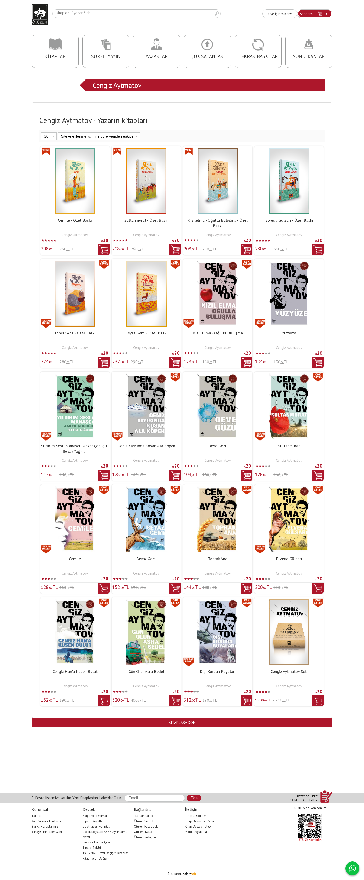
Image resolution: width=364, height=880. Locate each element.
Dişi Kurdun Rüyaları (218, 671)
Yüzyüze (289, 333)
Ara (216, 14)
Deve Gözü (217, 445)
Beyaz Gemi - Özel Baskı (146, 333)
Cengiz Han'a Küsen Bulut (75, 671)
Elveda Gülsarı (289, 558)
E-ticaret (175, 873)
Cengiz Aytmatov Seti (289, 671)
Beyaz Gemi (146, 558)
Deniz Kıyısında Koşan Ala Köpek (146, 445)
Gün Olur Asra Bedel (146, 671)
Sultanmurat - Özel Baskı (146, 220)
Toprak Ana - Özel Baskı (75, 333)
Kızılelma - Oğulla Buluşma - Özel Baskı (218, 223)
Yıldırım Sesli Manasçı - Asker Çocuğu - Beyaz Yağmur (75, 448)
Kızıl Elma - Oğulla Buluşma (218, 333)
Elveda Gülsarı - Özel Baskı (289, 220)
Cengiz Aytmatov (117, 85)
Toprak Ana (217, 558)
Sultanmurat (289, 445)
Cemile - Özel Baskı (75, 220)
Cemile (75, 558)
